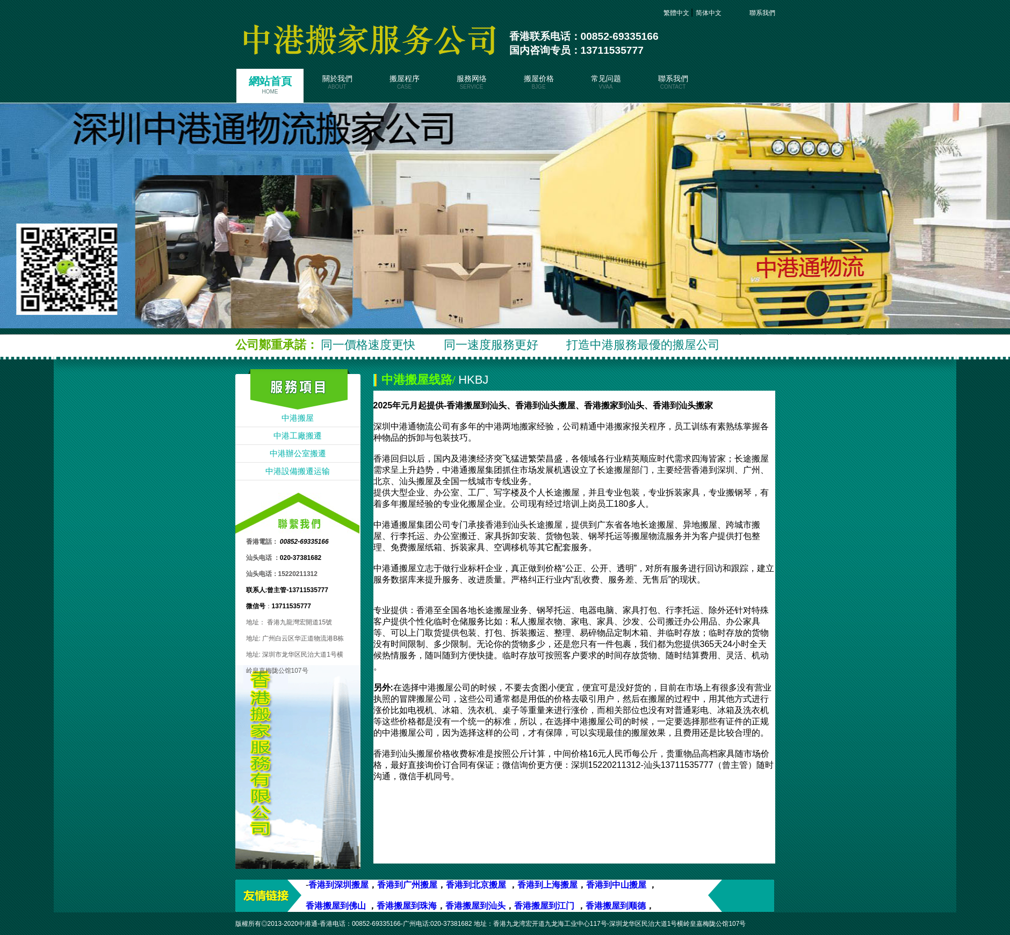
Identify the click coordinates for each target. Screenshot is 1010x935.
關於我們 (337, 82)
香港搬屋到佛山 (336, 905)
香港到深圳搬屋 (338, 884)
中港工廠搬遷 (297, 435)
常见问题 (605, 82)
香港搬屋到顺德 (616, 905)
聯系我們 (756, 13)
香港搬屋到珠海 (407, 905)
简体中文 (709, 13)
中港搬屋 (298, 418)
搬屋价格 (538, 82)
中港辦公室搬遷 (298, 453)
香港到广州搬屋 (407, 884)
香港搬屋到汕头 (475, 905)
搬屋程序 (404, 82)
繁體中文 (677, 13)
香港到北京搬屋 (476, 884)
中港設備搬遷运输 (297, 471)
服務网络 (471, 82)
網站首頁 (270, 85)
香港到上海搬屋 (547, 884)
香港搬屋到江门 (545, 905)
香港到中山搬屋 (616, 884)
